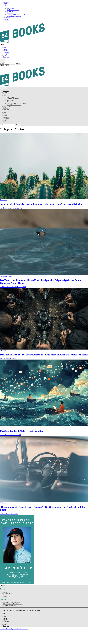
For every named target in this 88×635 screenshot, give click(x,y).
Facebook (6, 52)
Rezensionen (10, 11)
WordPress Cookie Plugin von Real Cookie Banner (14, 629)
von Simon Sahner (5, 514)
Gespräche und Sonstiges (14, 16)
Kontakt (5, 592)
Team (4, 5)
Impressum (6, 595)
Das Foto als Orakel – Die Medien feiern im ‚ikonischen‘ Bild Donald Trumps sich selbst (44, 354)
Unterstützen (6, 17)
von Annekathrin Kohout (7, 435)
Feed (4, 55)
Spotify (5, 50)
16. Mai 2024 (17, 435)
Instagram (6, 53)
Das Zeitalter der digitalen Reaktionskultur (21, 431)
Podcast (5, 19)
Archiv (5, 6)
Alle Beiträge (10, 8)
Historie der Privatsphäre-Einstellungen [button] (13, 604)
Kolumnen (10, 13)
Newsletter (6, 20)
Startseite (6, 2)
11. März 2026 (18, 208)
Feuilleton (3, 350)
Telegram (6, 57)
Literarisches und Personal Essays (16, 14)
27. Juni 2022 (14, 514)
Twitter (5, 49)
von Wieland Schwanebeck (7, 287)
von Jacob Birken (5, 358)
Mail (4, 47)
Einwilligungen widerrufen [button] (9, 605)
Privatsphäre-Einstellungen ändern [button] (11, 602)
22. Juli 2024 (13, 358)
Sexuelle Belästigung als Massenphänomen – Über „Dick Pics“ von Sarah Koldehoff (41, 204)
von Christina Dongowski (7, 208)
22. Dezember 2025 (20, 287)
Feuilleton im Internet (13, 10)
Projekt (5, 3)
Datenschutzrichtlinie (8, 593)
